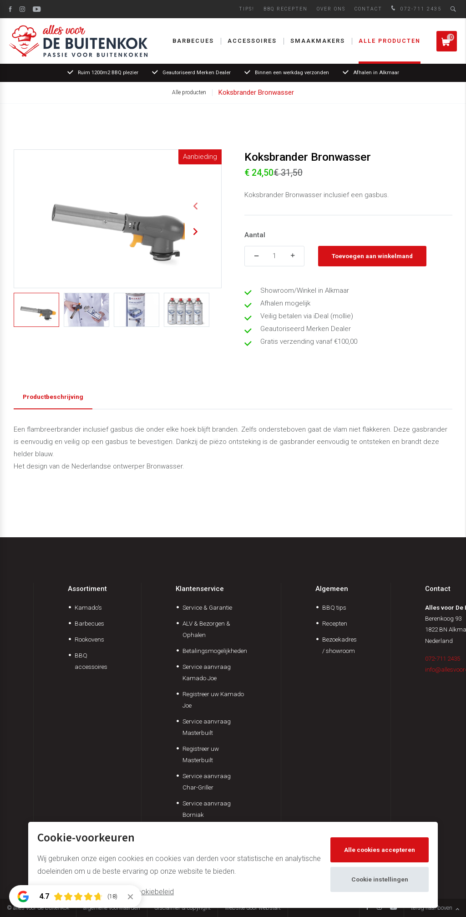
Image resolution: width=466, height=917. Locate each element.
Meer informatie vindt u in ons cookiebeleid (105, 891)
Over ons (331, 9)
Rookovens (89, 639)
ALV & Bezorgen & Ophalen (206, 629)
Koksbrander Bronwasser (256, 92)
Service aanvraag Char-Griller (206, 781)
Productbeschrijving (53, 396)
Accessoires (252, 40)
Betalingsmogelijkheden (214, 650)
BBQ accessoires (91, 661)
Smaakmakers (317, 40)
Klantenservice (200, 589)
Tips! (246, 9)
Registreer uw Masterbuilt (200, 754)
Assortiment (87, 589)
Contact (368, 9)
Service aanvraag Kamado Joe (206, 672)
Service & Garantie (207, 607)
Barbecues (193, 40)
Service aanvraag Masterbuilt (206, 727)
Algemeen (331, 589)
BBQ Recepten (285, 9)
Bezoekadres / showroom (339, 645)
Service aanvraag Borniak (206, 809)
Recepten (334, 623)
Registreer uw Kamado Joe (213, 699)
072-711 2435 (415, 9)
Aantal (254, 235)
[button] (195, 206)
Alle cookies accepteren (379, 849)
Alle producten (389, 40)
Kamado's (88, 607)
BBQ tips (334, 607)
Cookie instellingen (379, 879)
